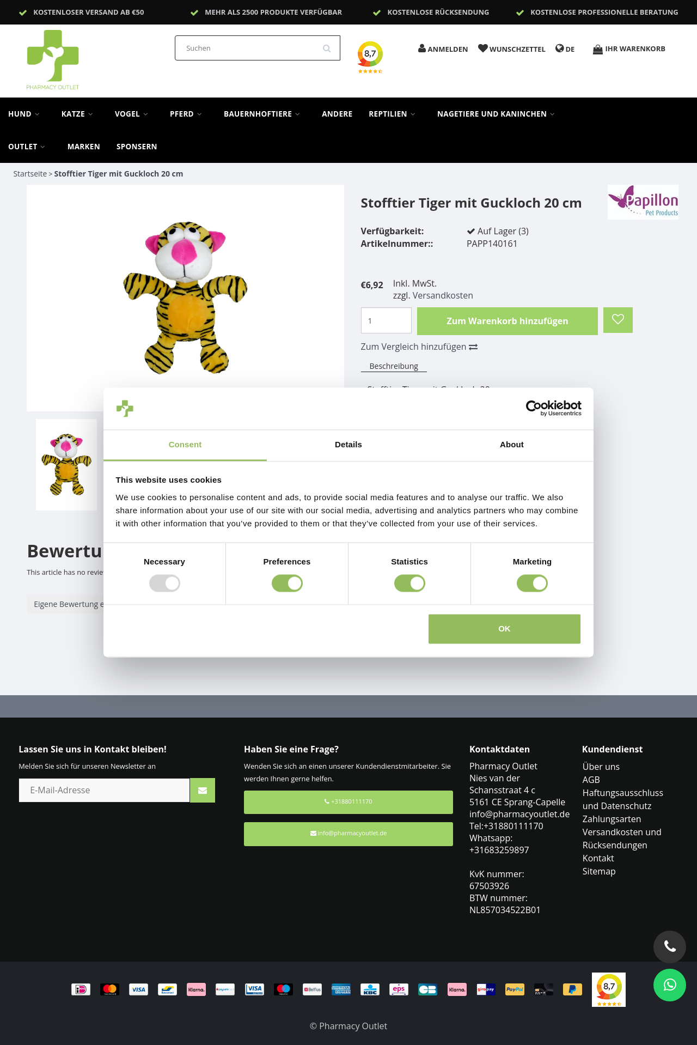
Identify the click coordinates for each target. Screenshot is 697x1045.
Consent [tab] (185, 444)
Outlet (29, 146)
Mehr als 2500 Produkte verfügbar (273, 12)
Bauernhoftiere (264, 114)
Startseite (30, 173)
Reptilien (395, 114)
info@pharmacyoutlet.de (348, 833)
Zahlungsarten (612, 819)
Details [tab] (348, 444)
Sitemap (599, 871)
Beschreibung (394, 366)
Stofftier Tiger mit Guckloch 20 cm (119, 173)
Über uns (601, 767)
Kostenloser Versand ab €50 (88, 12)
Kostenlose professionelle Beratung (604, 12)
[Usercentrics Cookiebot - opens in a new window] (534, 408)
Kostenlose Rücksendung (439, 12)
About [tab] (512, 444)
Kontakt (598, 858)
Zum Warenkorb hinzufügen (507, 321)
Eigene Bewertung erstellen (82, 604)
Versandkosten (443, 295)
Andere (337, 114)
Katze (80, 114)
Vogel (134, 114)
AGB (591, 780)
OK (504, 628)
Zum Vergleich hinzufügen (419, 347)
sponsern (137, 146)
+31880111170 (348, 801)
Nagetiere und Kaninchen (498, 114)
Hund (26, 114)
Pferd (188, 114)
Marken (84, 146)
